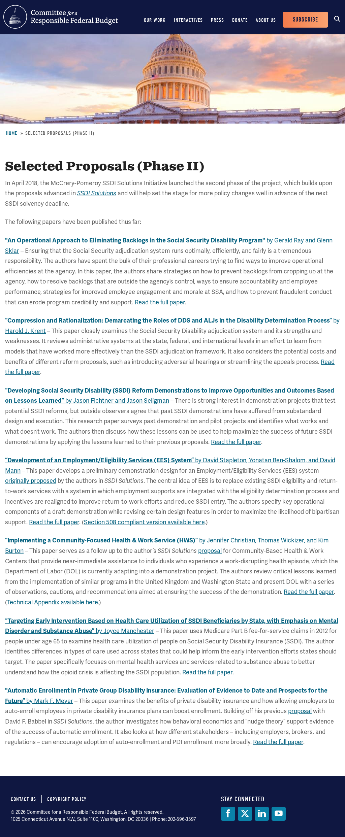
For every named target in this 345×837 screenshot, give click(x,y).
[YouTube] (279, 814)
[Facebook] (228, 814)
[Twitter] (245, 814)
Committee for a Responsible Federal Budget (60, 17)
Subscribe (305, 19)
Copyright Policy (67, 799)
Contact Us (23, 799)
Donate (240, 20)
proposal (210, 551)
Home (11, 133)
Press (217, 20)
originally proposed (30, 480)
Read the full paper (160, 302)
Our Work (155, 20)
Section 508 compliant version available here (144, 522)
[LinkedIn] (262, 814)
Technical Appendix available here (52, 602)
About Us (266, 20)
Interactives (188, 20)
